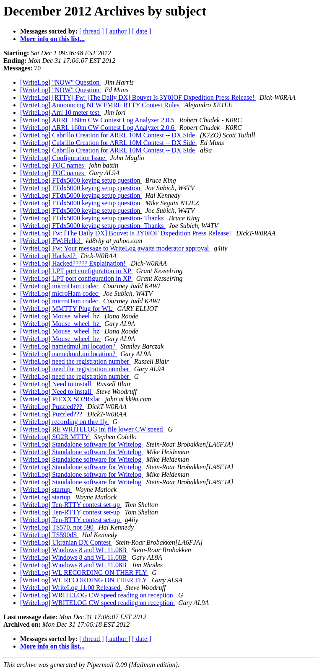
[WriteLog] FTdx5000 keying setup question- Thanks (93, 218)
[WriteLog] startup (46, 489)
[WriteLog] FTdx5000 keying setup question (81, 180)
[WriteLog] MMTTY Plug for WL (67, 308)
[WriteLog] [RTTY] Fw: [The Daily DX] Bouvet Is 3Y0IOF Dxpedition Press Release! (138, 97)
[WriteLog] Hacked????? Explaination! (73, 263)
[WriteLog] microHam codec (60, 285)
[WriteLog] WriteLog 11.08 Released (71, 587)
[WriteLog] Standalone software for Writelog (81, 444)
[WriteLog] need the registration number (75, 361)
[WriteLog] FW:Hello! (51, 240)
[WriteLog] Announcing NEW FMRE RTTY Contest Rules (100, 105)
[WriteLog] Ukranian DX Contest (66, 542)
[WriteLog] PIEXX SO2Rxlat (60, 399)
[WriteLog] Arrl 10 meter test (60, 112)
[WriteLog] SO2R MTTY (55, 436)
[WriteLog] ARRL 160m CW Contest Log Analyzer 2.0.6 (98, 127)
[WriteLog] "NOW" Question (60, 82)
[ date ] (141, 31)
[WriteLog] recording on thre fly (64, 421)
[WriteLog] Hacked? (48, 255)
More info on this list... (52, 38)
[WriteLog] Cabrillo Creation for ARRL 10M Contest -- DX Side (108, 135)
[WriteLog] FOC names (53, 165)
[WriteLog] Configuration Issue (63, 157)
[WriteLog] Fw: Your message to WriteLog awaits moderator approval (115, 248)
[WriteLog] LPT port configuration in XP (76, 270)
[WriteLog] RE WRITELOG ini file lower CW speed (92, 429)
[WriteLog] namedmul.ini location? (68, 346)
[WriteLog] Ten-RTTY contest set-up (71, 504)
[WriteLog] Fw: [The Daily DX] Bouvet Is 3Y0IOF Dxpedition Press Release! (126, 233)
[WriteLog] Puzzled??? (52, 406)
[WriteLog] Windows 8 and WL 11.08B (74, 549)
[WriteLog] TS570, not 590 (57, 527)
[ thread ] (91, 31)
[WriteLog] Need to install (56, 384)
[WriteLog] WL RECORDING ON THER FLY (84, 572)
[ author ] (118, 31)
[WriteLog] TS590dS (49, 534)
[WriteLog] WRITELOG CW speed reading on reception (97, 595)
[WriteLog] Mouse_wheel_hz (60, 316)
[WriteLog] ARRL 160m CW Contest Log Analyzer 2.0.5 (98, 120)
